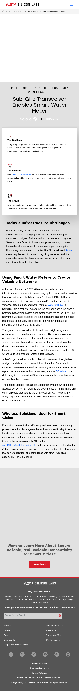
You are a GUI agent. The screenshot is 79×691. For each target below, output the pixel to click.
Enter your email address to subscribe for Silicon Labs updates (39, 608)
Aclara (69, 250)
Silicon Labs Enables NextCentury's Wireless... (39, 678)
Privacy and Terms (54, 635)
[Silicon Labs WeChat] (56, 654)
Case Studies (13, 11)
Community (9, 635)
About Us (8, 626)
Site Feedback (53, 640)
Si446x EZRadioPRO (21, 175)
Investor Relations (54, 626)
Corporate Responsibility (16, 645)
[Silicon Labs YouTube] (45, 654)
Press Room (51, 631)
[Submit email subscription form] (59, 616)
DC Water (61, 371)
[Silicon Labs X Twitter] (33, 654)
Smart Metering (39, 673)
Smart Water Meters (39, 668)
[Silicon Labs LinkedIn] (11, 654)
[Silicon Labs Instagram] (22, 654)
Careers (8, 631)
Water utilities (55, 305)
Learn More (39, 564)
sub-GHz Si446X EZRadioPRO (19, 445)
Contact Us (9, 640)
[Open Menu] (71, 4)
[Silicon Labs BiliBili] (68, 654)
